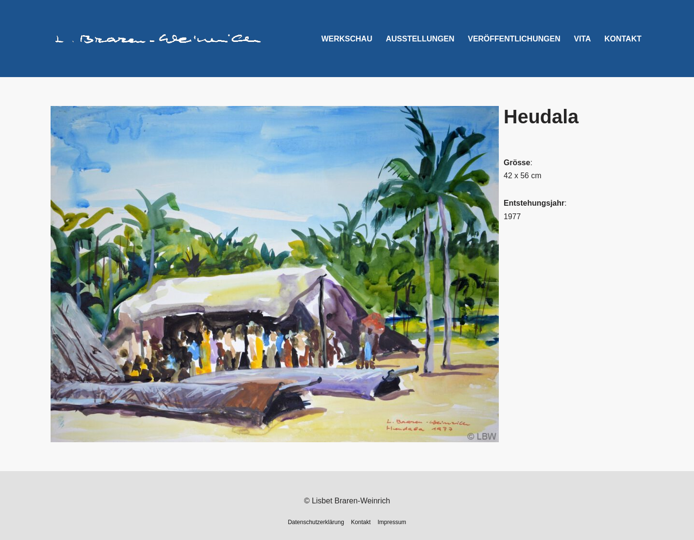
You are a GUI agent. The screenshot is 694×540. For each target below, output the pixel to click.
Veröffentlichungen (514, 39)
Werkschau (347, 39)
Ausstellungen (420, 39)
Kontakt (622, 39)
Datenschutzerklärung (316, 522)
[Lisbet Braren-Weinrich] (159, 38)
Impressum (392, 522)
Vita (582, 39)
